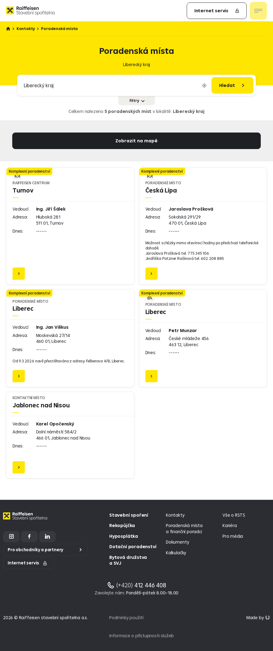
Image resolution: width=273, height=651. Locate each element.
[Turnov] (70, 226)
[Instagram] (11, 536)
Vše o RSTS (234, 515)
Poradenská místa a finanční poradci (184, 528)
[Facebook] (29, 536)
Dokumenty (177, 542)
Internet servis (217, 10)
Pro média (233, 536)
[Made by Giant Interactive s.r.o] (258, 617)
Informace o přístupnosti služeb (141, 635)
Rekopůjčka (122, 525)
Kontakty (26, 28)
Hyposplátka (123, 536)
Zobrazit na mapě (136, 141)
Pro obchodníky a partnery (35, 549)
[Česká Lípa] (203, 226)
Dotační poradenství (132, 546)
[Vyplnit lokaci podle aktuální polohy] (204, 85)
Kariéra (230, 525)
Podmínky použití (126, 617)
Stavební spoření (128, 515)
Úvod (8, 28)
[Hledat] (232, 85)
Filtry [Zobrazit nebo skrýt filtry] (136, 100)
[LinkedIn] (47, 536)
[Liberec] (70, 338)
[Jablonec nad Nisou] (70, 435)
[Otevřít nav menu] (258, 11)
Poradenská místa (59, 28)
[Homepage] (26, 520)
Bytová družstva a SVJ (128, 560)
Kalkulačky (176, 553)
